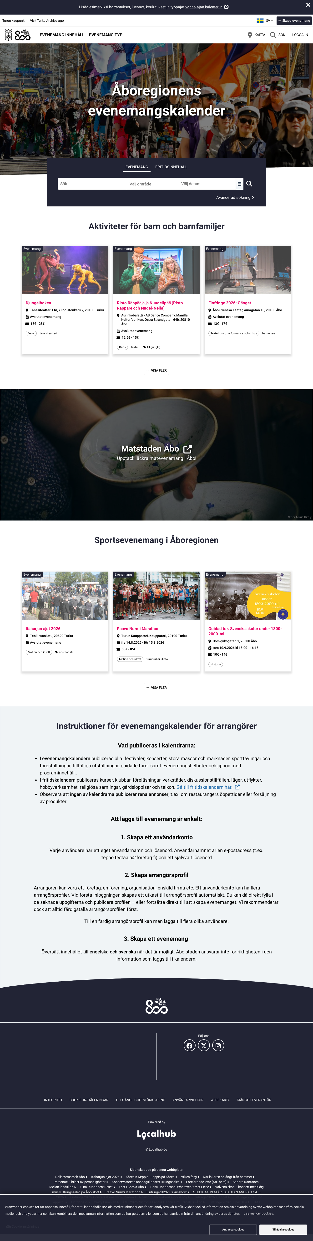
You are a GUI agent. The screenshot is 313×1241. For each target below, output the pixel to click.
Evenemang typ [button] (105, 34)
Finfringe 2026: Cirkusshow (166, 1192)
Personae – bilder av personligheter (80, 1182)
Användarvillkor (187, 1100)
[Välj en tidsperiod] (239, 184)
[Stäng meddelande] (308, 5)
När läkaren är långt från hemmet (228, 1177)
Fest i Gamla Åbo (132, 1187)
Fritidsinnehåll (171, 167)
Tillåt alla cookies (283, 1229)
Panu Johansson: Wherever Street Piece (180, 1187)
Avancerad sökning (233, 197)
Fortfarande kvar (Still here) (206, 1182)
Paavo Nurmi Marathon (123, 1192)
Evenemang (137, 167)
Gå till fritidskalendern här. (204, 787)
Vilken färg (189, 1177)
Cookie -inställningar (89, 1100)
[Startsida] (18, 34)
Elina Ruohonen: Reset (96, 1187)
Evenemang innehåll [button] (62, 34)
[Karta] (256, 35)
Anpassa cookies (233, 1229)
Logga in (300, 35)
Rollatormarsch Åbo (70, 1177)
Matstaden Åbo (150, 449)
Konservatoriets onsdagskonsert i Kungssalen (146, 1182)
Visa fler (159, 370)
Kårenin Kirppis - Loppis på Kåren (150, 1177)
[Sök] (278, 35)
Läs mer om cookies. (259, 1213)
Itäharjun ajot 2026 (105, 1177)
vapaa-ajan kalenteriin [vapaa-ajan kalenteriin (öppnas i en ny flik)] (203, 7)
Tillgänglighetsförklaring (140, 1100)
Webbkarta (220, 1100)
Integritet (53, 1100)
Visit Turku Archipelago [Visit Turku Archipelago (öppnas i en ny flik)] (47, 20)
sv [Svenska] (265, 20)
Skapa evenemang (296, 20)
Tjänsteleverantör (254, 1100)
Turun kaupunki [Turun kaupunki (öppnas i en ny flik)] (13, 20)
